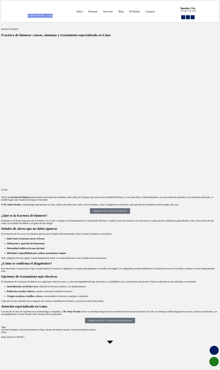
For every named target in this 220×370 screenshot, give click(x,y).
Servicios (108, 11)
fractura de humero (10, 29)
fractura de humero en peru (57, 329)
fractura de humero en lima (32, 329)
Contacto (150, 11)
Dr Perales (134, 11)
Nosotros (93, 11)
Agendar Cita (187, 8)
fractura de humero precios (83, 329)
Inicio (80, 11)
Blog (121, 11)
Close (3, 332)
